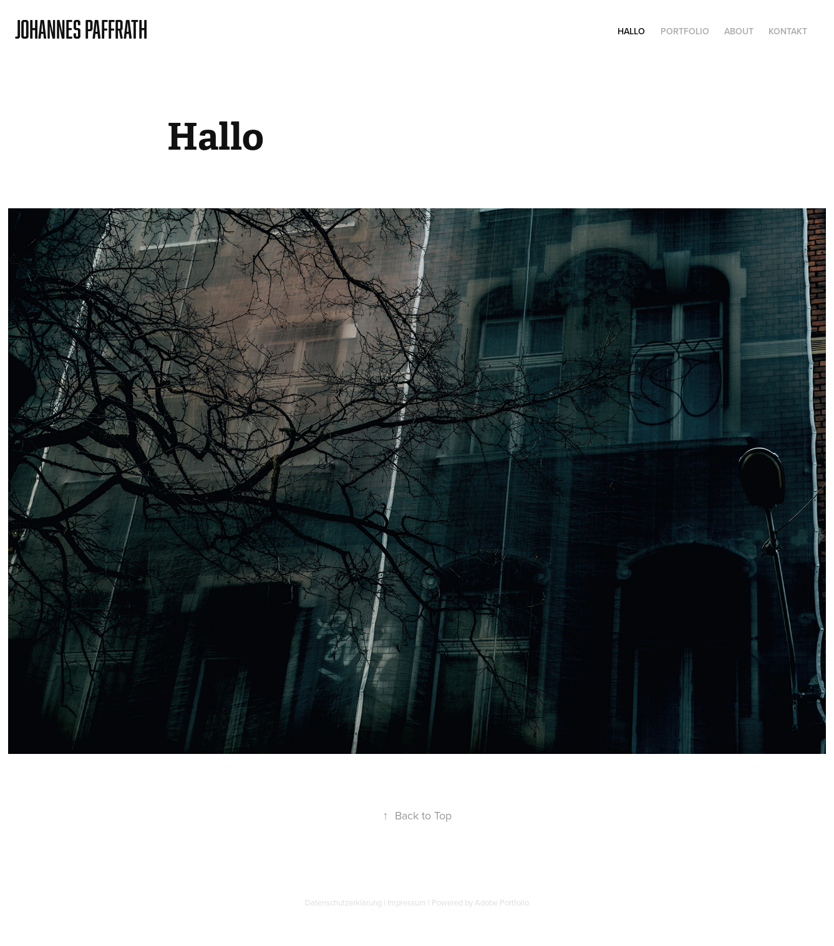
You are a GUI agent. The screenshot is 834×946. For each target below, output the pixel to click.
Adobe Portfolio (502, 902)
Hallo (631, 31)
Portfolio (685, 31)
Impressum (406, 902)
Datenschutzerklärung (343, 902)
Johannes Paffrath (81, 29)
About (739, 31)
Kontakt (788, 31)
